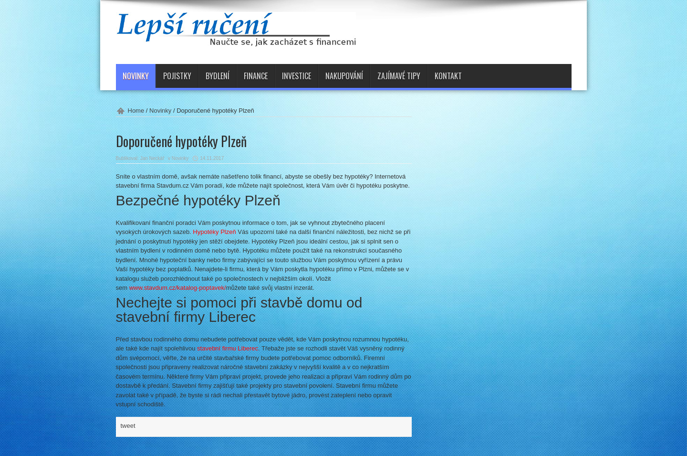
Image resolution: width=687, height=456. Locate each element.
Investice (296, 76)
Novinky (136, 76)
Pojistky (177, 76)
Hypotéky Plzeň (214, 231)
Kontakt (448, 76)
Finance (256, 76)
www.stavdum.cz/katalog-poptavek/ (177, 287)
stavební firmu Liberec (227, 348)
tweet (128, 425)
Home (136, 110)
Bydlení (217, 76)
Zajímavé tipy (398, 76)
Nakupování (344, 76)
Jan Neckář (152, 158)
